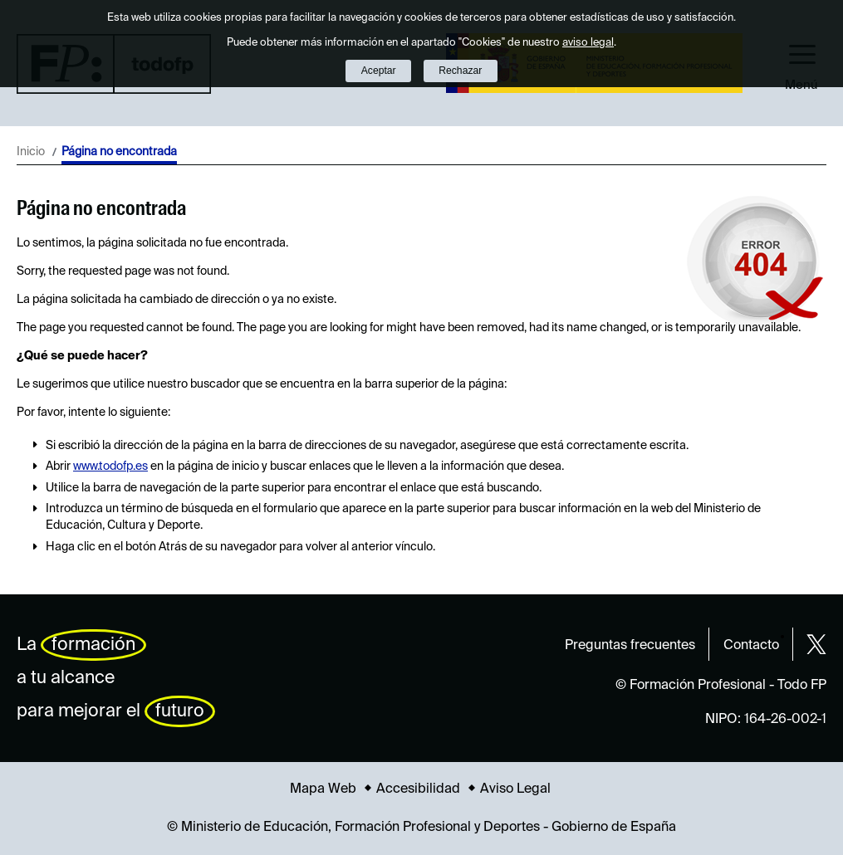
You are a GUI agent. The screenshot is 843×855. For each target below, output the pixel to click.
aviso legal (588, 42)
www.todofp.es (110, 466)
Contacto (751, 645)
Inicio (31, 152)
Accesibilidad (418, 789)
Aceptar (378, 70)
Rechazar (460, 70)
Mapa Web (323, 789)
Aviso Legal (515, 789)
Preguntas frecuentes (630, 645)
